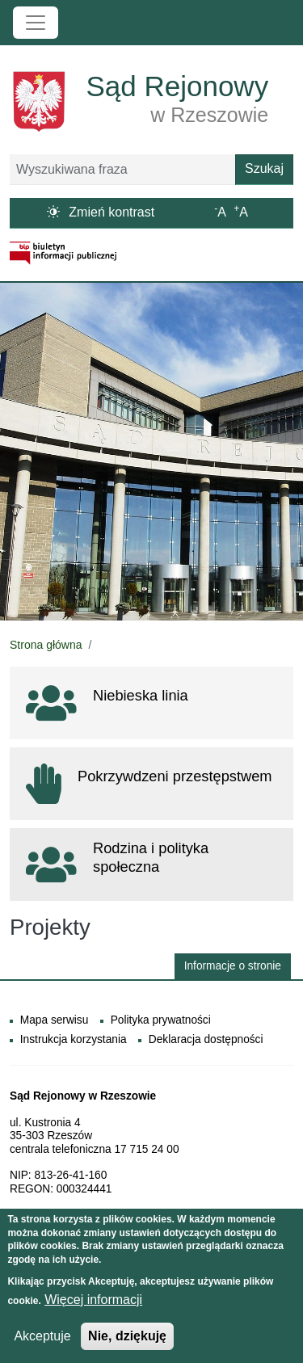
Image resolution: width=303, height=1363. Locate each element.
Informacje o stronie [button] (232, 966)
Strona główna (46, 644)
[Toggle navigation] (35, 22)
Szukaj (264, 168)
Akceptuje (42, 1339)
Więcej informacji (93, 1303)
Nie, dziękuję (127, 1339)
